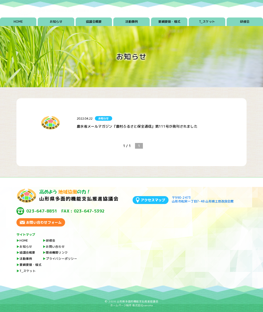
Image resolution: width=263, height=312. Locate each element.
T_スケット (207, 21)
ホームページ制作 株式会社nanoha (131, 305)
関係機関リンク (57, 252)
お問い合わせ (55, 246)
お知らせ (56, 21)
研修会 (244, 21)
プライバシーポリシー (61, 258)
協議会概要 (93, 21)
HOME (18, 21)
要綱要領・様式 (169, 21)
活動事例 (131, 21)
